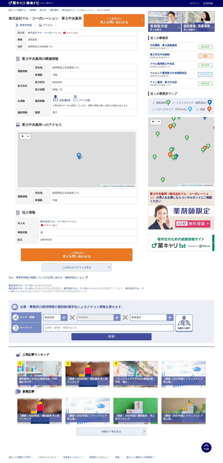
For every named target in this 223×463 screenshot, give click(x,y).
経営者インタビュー (74, 457)
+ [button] (22, 136)
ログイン (195, 3)
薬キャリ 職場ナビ (17, 10)
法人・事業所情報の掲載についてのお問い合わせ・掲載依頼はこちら (48, 277)
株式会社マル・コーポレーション (78, 10)
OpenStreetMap (117, 186)
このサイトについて (48, 457)
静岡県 (33, 10)
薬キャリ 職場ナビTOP (21, 457)
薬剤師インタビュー (100, 457)
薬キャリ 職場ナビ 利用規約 (140, 457)
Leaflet (104, 186)
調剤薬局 (54, 10)
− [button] (28, 136)
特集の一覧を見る (111, 431)
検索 (111, 336)
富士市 (43, 10)
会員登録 (208, 3)
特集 (118, 457)
